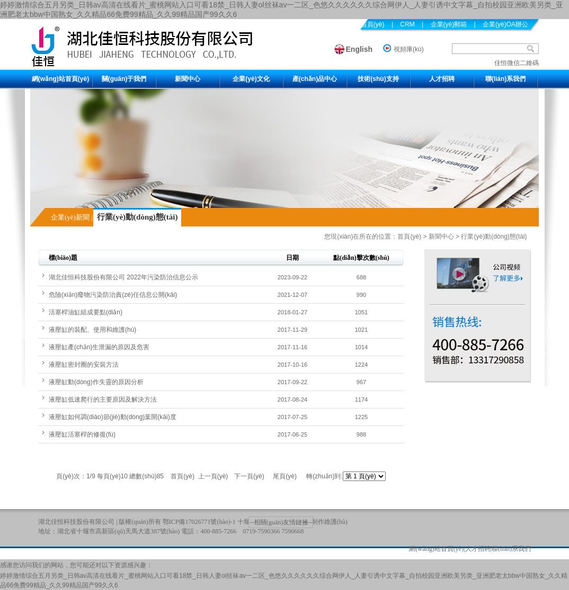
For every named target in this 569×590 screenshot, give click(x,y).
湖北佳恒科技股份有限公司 (76, 521)
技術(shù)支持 (378, 79)
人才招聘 (442, 79)
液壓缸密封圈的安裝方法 (84, 364)
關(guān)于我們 (124, 79)
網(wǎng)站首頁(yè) (60, 79)
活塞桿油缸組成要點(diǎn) (85, 312)
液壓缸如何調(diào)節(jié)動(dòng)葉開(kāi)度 (112, 417)
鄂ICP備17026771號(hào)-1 (199, 521)
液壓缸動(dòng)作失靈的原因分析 (96, 382)
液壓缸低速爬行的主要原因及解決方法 (103, 399)
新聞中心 (187, 79)
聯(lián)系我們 (505, 79)
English (359, 49)
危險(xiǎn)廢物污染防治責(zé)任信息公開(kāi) (113, 294)
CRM (407, 24)
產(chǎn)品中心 (314, 79)
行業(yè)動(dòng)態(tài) (137, 217)
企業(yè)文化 (251, 79)
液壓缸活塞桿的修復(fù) (82, 434)
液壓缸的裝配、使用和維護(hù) (92, 329)
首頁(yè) (409, 236)
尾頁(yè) (285, 476)
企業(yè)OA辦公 (505, 24)
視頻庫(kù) (409, 49)
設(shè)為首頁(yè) (359, 24)
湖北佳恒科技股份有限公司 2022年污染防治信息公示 (123, 277)
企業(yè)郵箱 (449, 24)
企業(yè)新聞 (70, 217)
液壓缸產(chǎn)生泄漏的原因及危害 (99, 347)
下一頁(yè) (249, 476)
